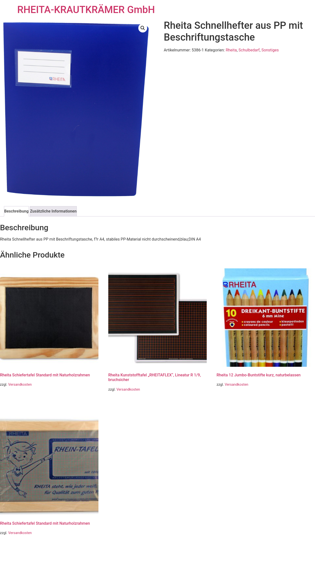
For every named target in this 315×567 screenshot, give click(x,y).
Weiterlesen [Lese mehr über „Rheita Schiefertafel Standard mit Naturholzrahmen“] (14, 397)
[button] (142, 28)
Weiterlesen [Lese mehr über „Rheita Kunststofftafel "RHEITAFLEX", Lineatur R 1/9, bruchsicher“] (122, 402)
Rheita (231, 50)
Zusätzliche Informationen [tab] (53, 211)
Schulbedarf (249, 50)
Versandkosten (20, 385)
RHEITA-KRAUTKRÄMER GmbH (86, 9)
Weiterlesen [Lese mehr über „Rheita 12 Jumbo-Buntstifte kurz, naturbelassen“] (230, 397)
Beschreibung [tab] (16, 211)
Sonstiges (270, 50)
